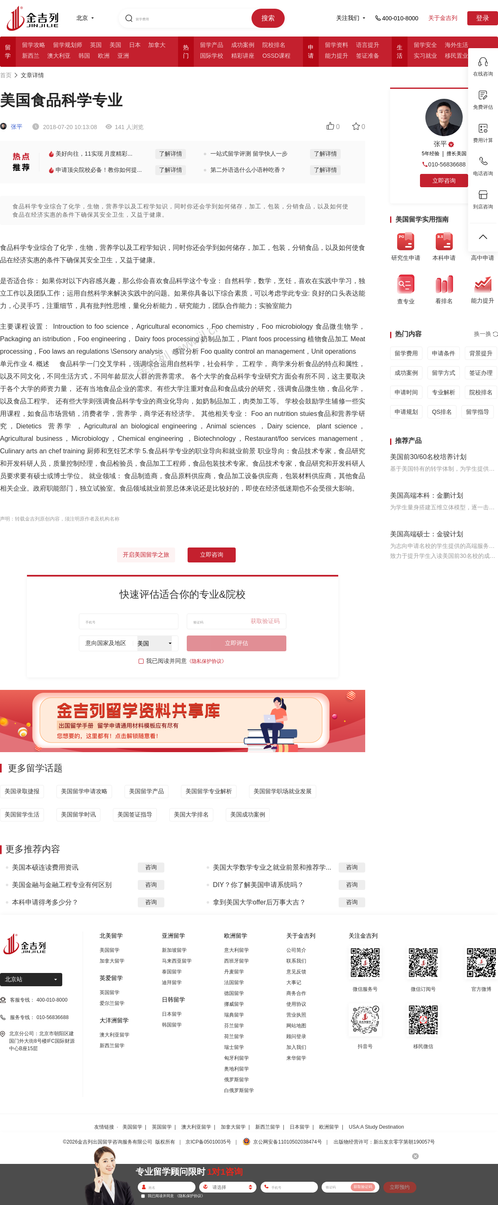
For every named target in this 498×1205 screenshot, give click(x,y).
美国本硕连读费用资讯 (45, 867)
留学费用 (406, 353)
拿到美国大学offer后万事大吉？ (259, 902)
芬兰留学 (234, 1026)
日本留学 (172, 1014)
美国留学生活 (22, 814)
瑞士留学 (234, 1047)
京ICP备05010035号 (208, 1142)
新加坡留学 (174, 950)
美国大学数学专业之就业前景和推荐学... (272, 867)
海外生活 (456, 45)
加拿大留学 (112, 961)
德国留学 (234, 993)
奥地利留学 (236, 1069)
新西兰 (30, 55)
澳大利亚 (59, 55)
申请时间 (406, 392)
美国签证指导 (134, 814)
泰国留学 (172, 972)
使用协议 (296, 1004)
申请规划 (406, 411)
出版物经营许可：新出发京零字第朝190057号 (384, 1142)
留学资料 (336, 45)
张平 (11, 126)
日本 (135, 45)
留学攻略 (33, 45)
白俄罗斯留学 (239, 1090)
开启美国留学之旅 (146, 554)
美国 (115, 45)
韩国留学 (172, 1025)
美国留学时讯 (78, 814)
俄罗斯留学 (236, 1080)
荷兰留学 (234, 1036)
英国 (96, 45)
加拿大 (157, 45)
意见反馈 (296, 972)
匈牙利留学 (236, 1058)
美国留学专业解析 (209, 791)
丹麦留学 (234, 972)
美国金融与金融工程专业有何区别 (62, 884)
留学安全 (425, 45)
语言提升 (367, 45)
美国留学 (110, 950)
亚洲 (123, 55)
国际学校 (211, 55)
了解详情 (170, 153)
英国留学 (110, 992)
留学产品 (211, 45)
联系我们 (296, 961)
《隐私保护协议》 (207, 661)
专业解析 (443, 392)
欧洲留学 (329, 1127)
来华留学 (296, 1058)
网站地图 (296, 1026)
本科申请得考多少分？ (45, 902)
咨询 (151, 867)
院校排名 (274, 45)
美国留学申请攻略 (84, 791)
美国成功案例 (247, 814)
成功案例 (242, 45)
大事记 (293, 982)
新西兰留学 (112, 1046)
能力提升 (336, 55)
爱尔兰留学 (112, 1003)
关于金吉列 (442, 18)
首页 (6, 75)
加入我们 (296, 1047)
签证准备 (367, 55)
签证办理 (481, 372)
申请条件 (443, 353)
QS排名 (442, 411)
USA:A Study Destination (376, 1127)
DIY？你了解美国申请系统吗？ (258, 884)
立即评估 (236, 643)
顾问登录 (296, 1036)
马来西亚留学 (177, 961)
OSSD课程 (276, 55)
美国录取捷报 (22, 791)
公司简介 (296, 950)
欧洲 (104, 55)
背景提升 (481, 353)
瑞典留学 (234, 1015)
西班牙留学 (236, 961)
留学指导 (477, 411)
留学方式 (443, 372)
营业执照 (296, 1015)
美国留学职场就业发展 (283, 791)
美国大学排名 (191, 814)
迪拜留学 (172, 982)
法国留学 (234, 982)
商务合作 (296, 993)
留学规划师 (67, 45)
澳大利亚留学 (114, 1035)
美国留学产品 (146, 791)
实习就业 (425, 55)
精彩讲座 (242, 55)
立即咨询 (211, 554)
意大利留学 (236, 950)
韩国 (84, 55)
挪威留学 (234, 1004)
